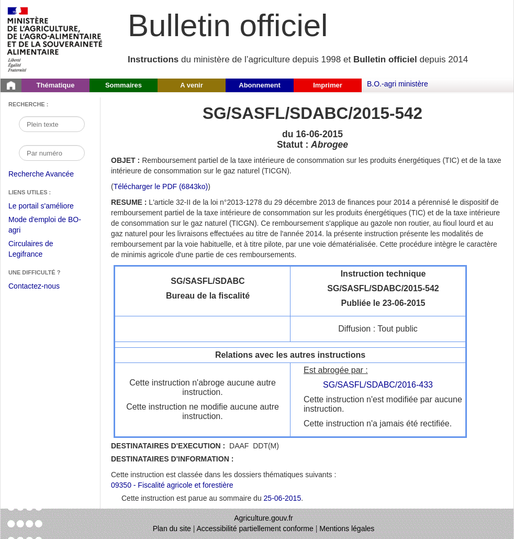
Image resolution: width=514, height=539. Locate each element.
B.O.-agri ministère (397, 84)
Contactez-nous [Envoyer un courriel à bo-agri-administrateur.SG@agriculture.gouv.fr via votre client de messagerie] (34, 286)
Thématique (56, 85)
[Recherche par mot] (52, 124)
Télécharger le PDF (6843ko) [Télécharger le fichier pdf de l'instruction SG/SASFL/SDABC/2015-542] (161, 186)
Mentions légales (346, 528)
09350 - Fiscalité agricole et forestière (172, 485)
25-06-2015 (282, 498)
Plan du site (172, 528)
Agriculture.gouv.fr (263, 518)
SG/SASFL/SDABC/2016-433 (378, 384)
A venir (191, 85)
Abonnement (259, 85)
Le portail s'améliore (49, 206)
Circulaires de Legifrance (39, 250)
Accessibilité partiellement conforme (255, 528)
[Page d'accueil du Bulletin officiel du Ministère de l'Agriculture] (11, 85)
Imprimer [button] (327, 85)
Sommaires (123, 85)
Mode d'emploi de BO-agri (44, 226)
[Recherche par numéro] (52, 153)
